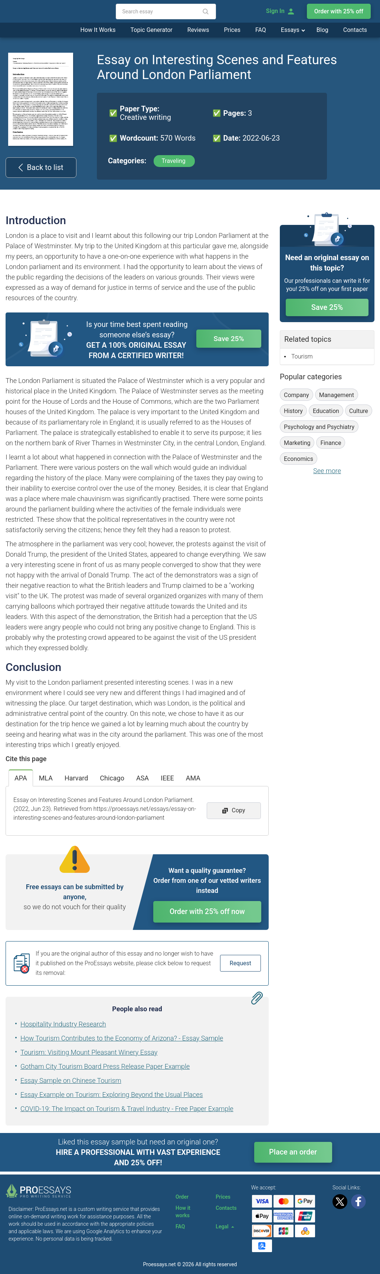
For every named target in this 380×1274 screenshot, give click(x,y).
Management (336, 395)
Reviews (198, 29)
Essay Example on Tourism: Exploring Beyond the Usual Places (111, 1096)
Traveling (174, 160)
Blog (322, 29)
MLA (46, 778)
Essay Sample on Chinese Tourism (70, 1082)
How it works (183, 1211)
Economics (298, 458)
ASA (142, 778)
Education (326, 411)
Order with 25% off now (207, 912)
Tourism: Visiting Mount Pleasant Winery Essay (88, 1054)
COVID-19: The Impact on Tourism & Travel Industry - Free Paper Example (126, 1110)
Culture (358, 411)
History (293, 411)
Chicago (112, 778)
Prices (232, 29)
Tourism (302, 356)
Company (296, 395)
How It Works (98, 29)
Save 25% (229, 339)
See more (327, 471)
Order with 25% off (338, 11)
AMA (193, 778)
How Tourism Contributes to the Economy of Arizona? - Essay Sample (121, 1040)
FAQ (260, 29)
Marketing (297, 442)
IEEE (167, 778)
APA (20, 778)
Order (182, 1197)
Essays (291, 29)
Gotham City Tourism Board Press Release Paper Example (105, 1068)
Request (240, 964)
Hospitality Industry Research (63, 1025)
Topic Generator (152, 29)
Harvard (76, 778)
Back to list (41, 167)
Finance (330, 442)
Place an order (293, 1153)
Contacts (355, 29)
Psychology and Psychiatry (319, 426)
